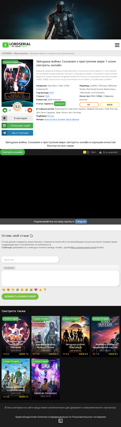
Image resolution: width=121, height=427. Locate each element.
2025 (51, 92)
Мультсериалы (21, 53)
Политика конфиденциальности (54, 416)
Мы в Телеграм (20, 132)
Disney (51, 115)
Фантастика (51, 119)
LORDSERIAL (7, 53)
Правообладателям (26, 416)
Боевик (61, 119)
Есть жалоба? (108, 152)
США (47, 96)
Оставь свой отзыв (15, 235)
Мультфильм (72, 119)
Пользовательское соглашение (89, 416)
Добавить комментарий (20, 296)
